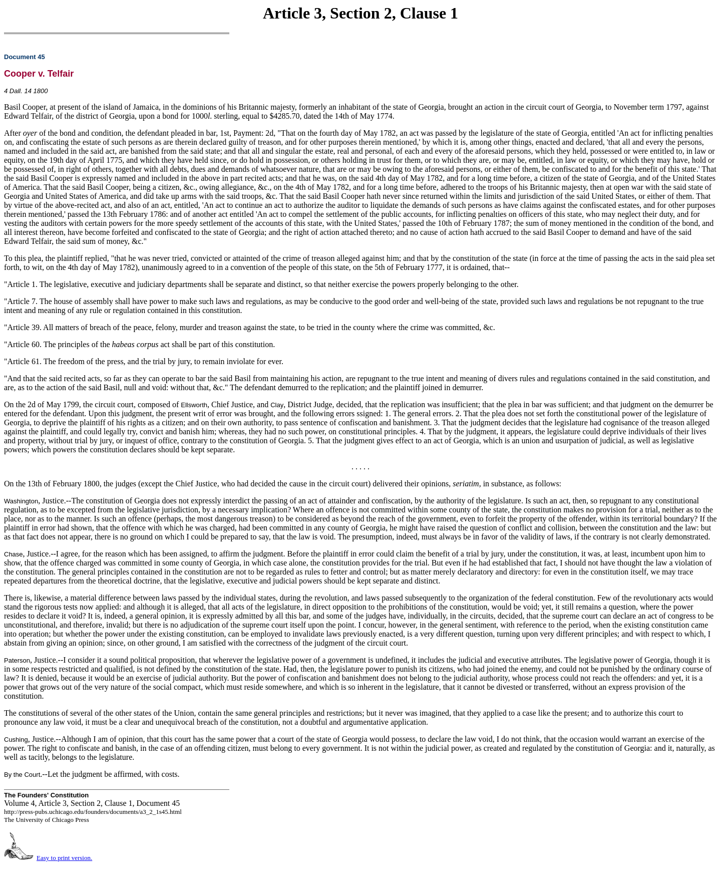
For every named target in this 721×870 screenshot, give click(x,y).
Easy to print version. (64, 857)
